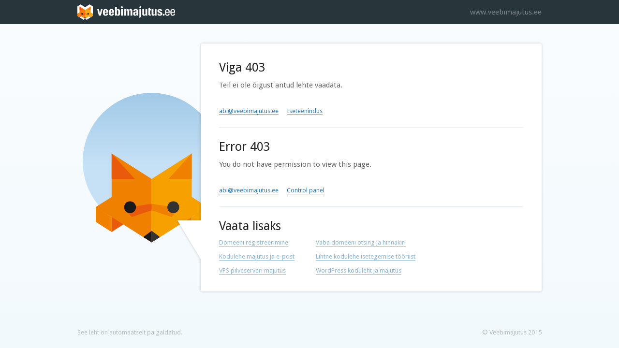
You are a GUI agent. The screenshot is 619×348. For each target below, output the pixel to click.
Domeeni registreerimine (253, 242)
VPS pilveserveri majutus (252, 270)
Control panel (305, 190)
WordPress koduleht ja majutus (358, 270)
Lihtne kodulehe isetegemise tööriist (365, 256)
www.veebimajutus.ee (506, 12)
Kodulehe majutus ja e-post (257, 256)
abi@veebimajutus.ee (249, 111)
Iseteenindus (305, 111)
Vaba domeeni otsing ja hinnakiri (361, 242)
